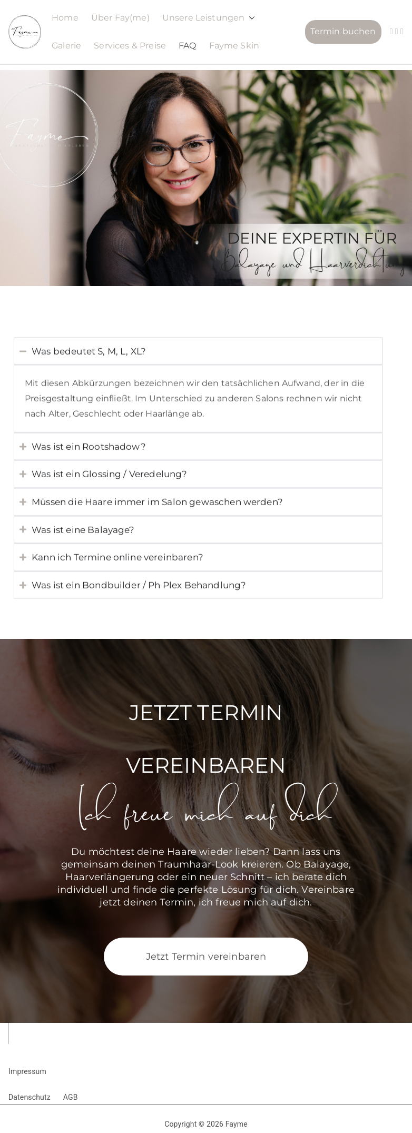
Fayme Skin (234, 46)
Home (65, 18)
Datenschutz (29, 1097)
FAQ (187, 46)
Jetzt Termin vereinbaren (206, 956)
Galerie (66, 46)
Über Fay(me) (120, 18)
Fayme (236, 1124)
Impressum (27, 1071)
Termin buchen (343, 31)
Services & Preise (130, 46)
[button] (249, 18)
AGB (70, 1097)
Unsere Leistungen (209, 18)
